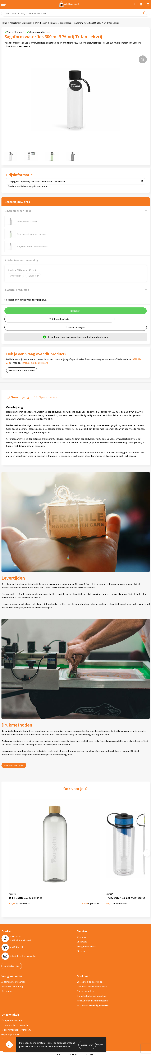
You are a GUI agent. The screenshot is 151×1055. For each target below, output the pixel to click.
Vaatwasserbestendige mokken (93, 985)
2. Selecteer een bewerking (21, 248)
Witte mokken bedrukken (89, 961)
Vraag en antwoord (86, 926)
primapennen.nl (10, 1014)
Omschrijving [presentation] (19, 384)
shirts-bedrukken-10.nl (14, 1023)
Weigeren (99, 1045)
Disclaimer (6, 971)
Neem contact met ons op (22, 357)
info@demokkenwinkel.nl (35, 350)
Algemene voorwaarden (13, 961)
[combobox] (75, 13)
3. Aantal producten (16, 277)
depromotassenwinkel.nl (15, 1004)
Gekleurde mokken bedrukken (92, 966)
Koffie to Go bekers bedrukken (92, 975)
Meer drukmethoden (14, 752)
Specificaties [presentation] (46, 384)
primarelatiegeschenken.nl (16, 1018)
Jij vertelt (82, 921)
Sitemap (81, 931)
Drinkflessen (41, 22)
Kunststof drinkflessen (61, 22)
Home (4, 22)
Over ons (81, 916)
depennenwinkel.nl (12, 1000)
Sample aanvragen (75, 314)
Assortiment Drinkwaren (21, 22)
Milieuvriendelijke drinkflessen (92, 980)
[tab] (17, 385)
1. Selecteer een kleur (17, 211)
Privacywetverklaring (12, 966)
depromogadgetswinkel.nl (16, 1009)
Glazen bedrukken (86, 971)
